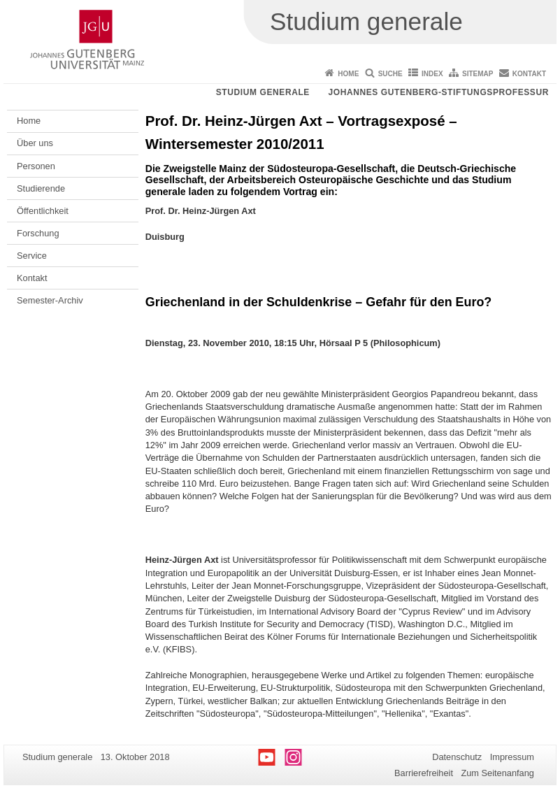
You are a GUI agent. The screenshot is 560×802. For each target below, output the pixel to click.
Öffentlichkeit (43, 211)
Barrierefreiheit (423, 773)
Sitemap (477, 74)
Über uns (35, 143)
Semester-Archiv (50, 300)
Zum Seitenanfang (497, 773)
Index (432, 74)
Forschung (38, 233)
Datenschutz (457, 757)
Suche (390, 74)
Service (32, 255)
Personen (36, 166)
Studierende (41, 188)
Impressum (512, 757)
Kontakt (529, 74)
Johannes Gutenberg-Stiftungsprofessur (438, 92)
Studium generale (263, 92)
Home (348, 74)
